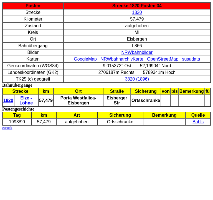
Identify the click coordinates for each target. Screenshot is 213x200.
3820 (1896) (137, 79)
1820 (137, 12)
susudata (191, 59)
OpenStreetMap (162, 59)
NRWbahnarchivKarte (121, 59)
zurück (7, 128)
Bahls (198, 121)
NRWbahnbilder (137, 52)
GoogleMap (85, 59)
